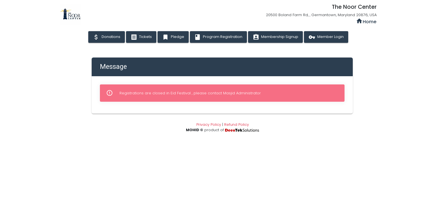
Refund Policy (236, 124)
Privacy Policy (208, 124)
